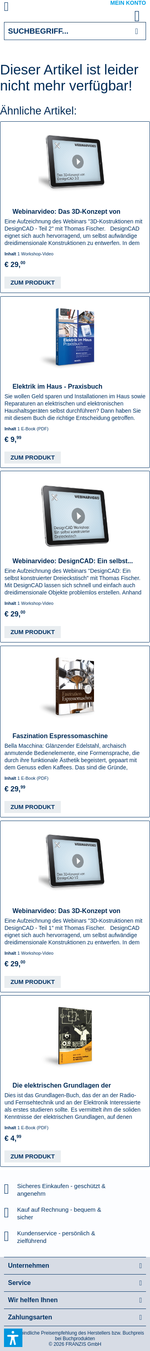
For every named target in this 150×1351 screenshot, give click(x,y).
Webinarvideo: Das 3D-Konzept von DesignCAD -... (66, 212)
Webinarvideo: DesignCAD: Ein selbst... (72, 561)
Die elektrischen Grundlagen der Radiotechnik (61, 1086)
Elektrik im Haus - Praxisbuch (57, 386)
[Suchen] (136, 31)
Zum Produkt (32, 282)
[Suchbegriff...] (75, 31)
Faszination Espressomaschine (60, 736)
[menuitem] (15, 8)
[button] (13, 1338)
